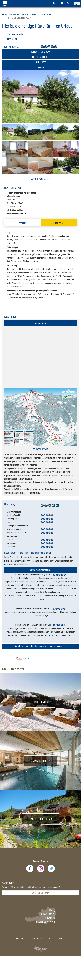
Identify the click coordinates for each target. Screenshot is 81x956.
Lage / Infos (40, 62)
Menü (5, 5)
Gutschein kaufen (40, 892)
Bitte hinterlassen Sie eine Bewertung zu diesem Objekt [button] (40, 646)
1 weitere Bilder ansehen (40, 178)
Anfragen (22, 222)
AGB (50, 938)
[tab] (40, 323)
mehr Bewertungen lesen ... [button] (40, 569)
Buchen (58, 223)
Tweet (26, 658)
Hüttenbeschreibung (40, 51)
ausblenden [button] (40, 323)
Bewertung (40, 67)
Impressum (37, 938)
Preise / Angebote (40, 56)
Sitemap (62, 938)
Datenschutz (20, 938)
